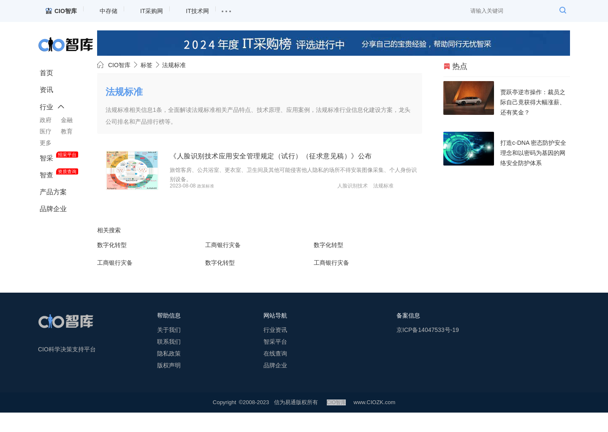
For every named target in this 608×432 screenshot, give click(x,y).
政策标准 (233, 206)
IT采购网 (151, 11)
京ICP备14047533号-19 (427, 349)
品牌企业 (53, 208)
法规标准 (409, 206)
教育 (67, 131)
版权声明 (169, 384)
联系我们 (169, 361)
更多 (46, 142)
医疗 (46, 131)
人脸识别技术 (378, 206)
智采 (46, 158)
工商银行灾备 (223, 264)
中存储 (108, 11)
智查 (46, 175)
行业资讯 (275, 349)
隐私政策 (169, 373)
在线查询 (275, 373)
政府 (46, 120)
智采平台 (275, 361)
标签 (146, 65)
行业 (46, 107)
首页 (46, 72)
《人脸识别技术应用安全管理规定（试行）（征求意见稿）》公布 (308, 156)
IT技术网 (197, 11)
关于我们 (169, 349)
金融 (67, 120)
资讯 (46, 89)
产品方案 (53, 192)
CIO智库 (119, 65)
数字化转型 (112, 264)
